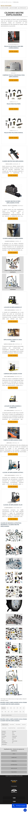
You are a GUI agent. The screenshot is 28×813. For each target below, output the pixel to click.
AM (20, 711)
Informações (14, 764)
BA (8, 711)
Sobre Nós (14, 757)
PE (5, 711)
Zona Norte (12, 724)
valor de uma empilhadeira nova (6, 7)
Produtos (14, 761)
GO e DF (16, 711)
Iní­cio (14, 753)
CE (11, 711)
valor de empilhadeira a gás (16, 7)
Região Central (5, 724)
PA (23, 711)
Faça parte (14, 772)
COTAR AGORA (14, 51)
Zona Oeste (18, 724)
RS (2, 711)
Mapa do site (14, 768)
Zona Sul (24, 724)
